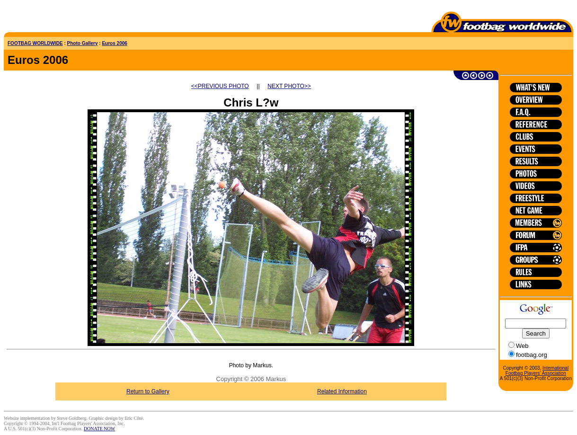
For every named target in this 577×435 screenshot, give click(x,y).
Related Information (342, 391)
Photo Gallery (82, 43)
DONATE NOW (99, 428)
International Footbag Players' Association (537, 370)
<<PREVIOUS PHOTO (220, 86)
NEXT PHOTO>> (289, 86)
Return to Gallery (147, 391)
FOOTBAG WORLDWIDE (35, 43)
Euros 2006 (114, 43)
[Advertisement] (59, 18)
